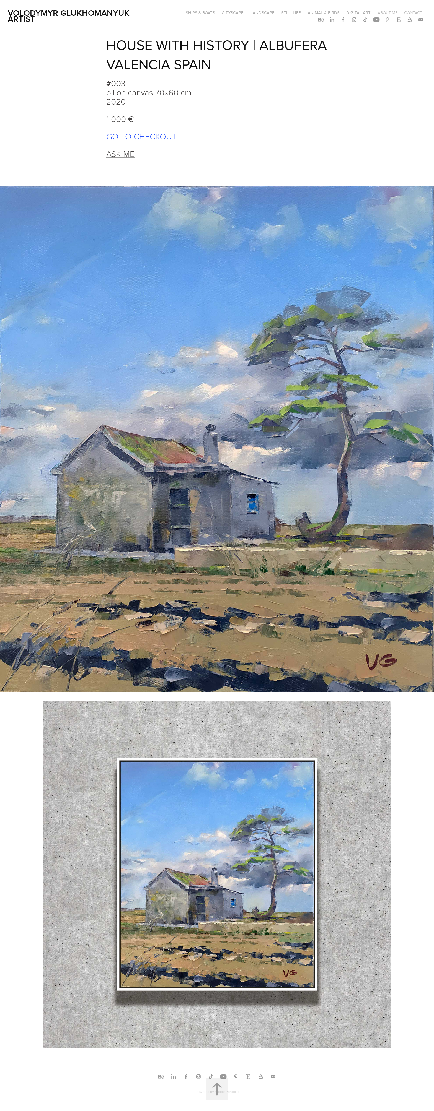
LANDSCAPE (262, 12)
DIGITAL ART (358, 12)
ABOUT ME (387, 12)
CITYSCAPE (233, 12)
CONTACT (413, 12)
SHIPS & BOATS (200, 12)
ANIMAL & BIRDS (324, 12)
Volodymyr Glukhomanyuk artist (70, 16)
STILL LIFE (291, 12)
